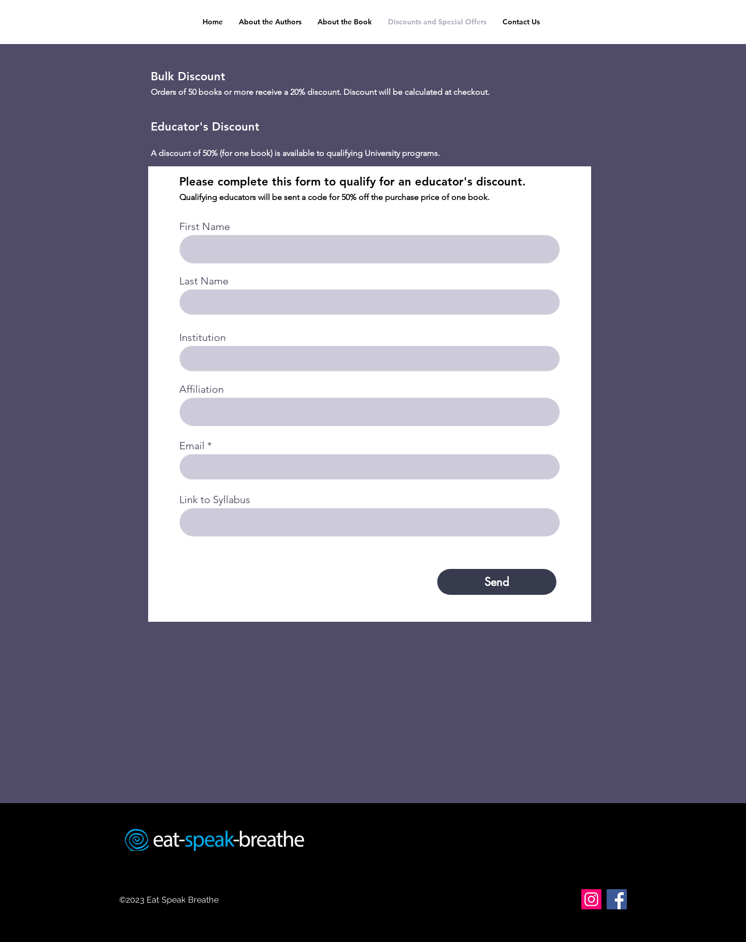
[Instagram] (591, 899)
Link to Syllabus (214, 499)
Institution (202, 337)
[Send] (496, 582)
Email (192, 445)
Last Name (203, 281)
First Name (204, 226)
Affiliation (201, 389)
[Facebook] (617, 899)
